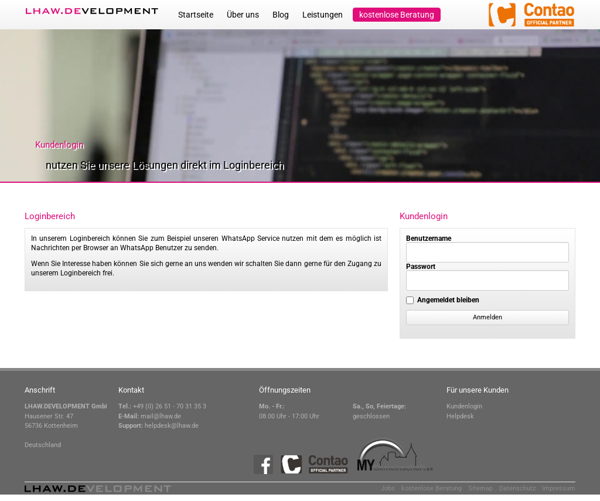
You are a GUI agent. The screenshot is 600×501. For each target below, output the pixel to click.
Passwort (420, 267)
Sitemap (480, 488)
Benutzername (428, 238)
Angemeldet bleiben (448, 300)
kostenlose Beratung (396, 14)
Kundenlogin (464, 406)
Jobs (388, 488)
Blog (280, 14)
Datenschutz (517, 488)
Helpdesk (460, 416)
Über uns (243, 14)
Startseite (195, 14)
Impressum (558, 488)
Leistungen (322, 14)
